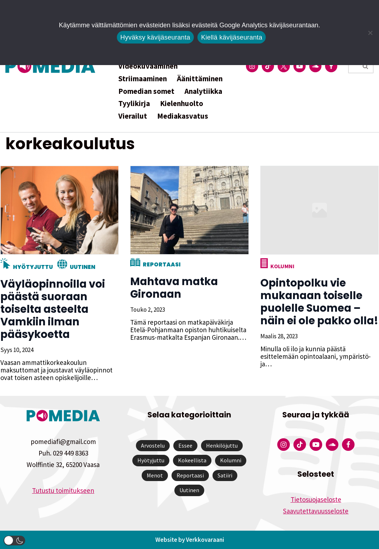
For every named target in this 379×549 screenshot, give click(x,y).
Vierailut (132, 116)
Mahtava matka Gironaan (174, 287)
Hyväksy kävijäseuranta (155, 37)
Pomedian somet (146, 91)
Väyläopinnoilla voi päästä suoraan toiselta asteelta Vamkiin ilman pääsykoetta (52, 309)
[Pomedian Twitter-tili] (284, 66)
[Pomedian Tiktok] (268, 66)
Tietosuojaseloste (316, 499)
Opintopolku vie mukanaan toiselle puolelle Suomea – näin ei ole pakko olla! (319, 302)
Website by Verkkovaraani (189, 540)
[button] (14, 540)
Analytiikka (203, 91)
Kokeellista (192, 460)
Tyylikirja (134, 103)
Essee (185, 445)
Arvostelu (153, 445)
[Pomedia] (52, 66)
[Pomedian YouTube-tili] (299, 66)
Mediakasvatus (182, 116)
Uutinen (82, 267)
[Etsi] (352, 66)
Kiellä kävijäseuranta (231, 37)
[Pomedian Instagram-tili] (252, 66)
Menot (155, 475)
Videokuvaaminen (148, 66)
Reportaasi (161, 264)
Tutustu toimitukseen (63, 490)
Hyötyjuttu (32, 267)
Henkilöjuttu (222, 445)
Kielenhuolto (181, 103)
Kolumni (282, 266)
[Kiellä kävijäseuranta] (370, 32)
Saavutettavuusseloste (315, 511)
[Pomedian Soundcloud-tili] (315, 66)
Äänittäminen (200, 78)
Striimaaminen (142, 78)
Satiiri (225, 475)
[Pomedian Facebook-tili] (331, 66)
